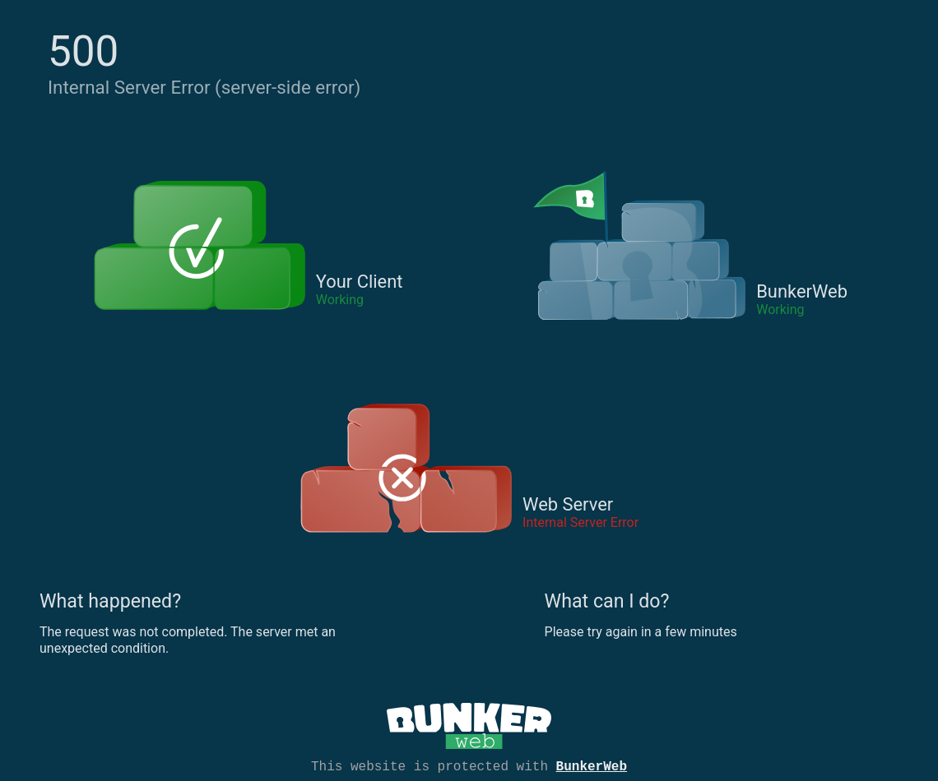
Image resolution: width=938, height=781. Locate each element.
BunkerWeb (591, 765)
